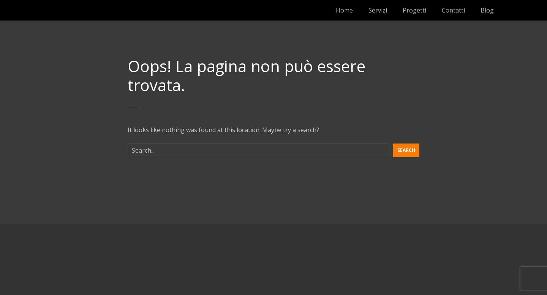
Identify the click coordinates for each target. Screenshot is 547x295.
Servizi (377, 10)
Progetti (414, 10)
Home (344, 10)
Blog (487, 10)
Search (406, 150)
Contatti (453, 10)
